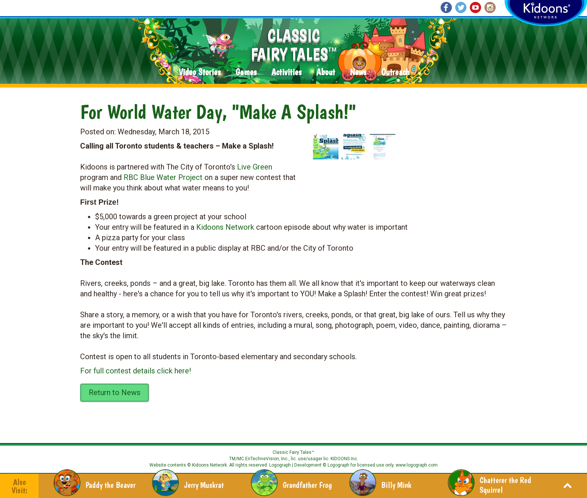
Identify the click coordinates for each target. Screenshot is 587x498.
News (358, 72)
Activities (286, 72)
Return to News (114, 392)
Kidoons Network (225, 227)
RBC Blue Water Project (163, 177)
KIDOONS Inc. (344, 458)
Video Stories (199, 72)
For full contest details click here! (135, 370)
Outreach (395, 72)
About (325, 72)
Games (245, 72)
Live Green (254, 166)
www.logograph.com (416, 465)
